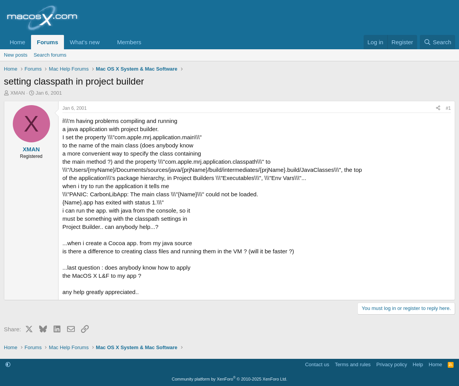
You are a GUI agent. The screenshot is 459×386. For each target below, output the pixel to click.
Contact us (317, 364)
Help (418, 364)
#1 (448, 108)
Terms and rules (353, 364)
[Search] (437, 42)
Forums (47, 42)
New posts (16, 55)
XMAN (17, 93)
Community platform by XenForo (229, 379)
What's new (85, 42)
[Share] (438, 108)
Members (129, 42)
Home (17, 42)
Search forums (50, 55)
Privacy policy (391, 364)
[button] (105, 42)
